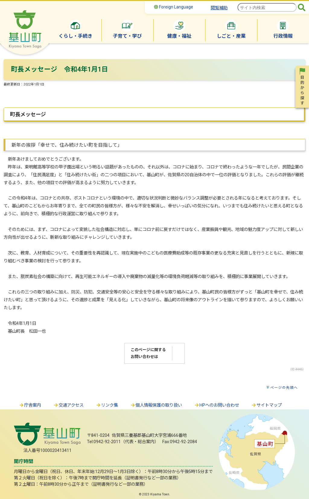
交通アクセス (68, 405)
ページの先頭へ (284, 387)
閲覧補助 (219, 8)
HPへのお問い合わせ (216, 405)
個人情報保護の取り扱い (156, 405)
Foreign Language (173, 7)
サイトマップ (266, 405)
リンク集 (107, 405)
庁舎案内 (30, 405)
